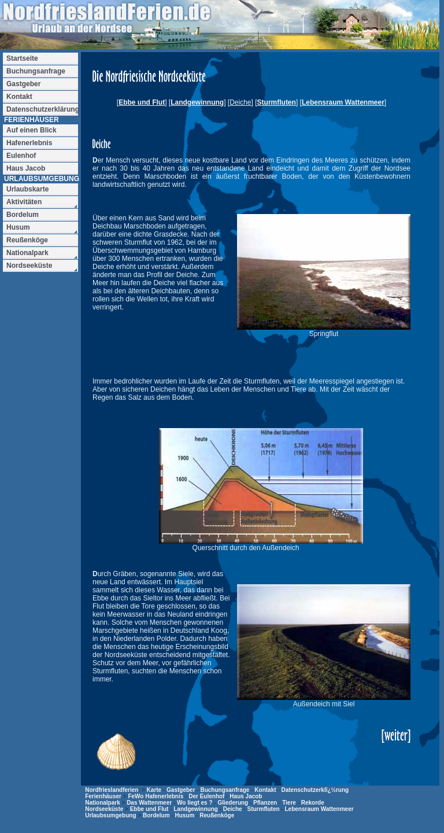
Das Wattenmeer (149, 802)
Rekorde (312, 802)
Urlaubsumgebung (110, 815)
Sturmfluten (276, 102)
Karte (154, 790)
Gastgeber (180, 790)
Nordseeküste (104, 809)
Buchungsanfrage (224, 790)
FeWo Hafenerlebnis (155, 796)
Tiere (289, 802)
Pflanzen (265, 802)
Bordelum (156, 815)
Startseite (22, 58)
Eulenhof (21, 156)
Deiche (232, 809)
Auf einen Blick (31, 130)
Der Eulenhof (206, 796)
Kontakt (265, 790)
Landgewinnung (197, 102)
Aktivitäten (24, 202)
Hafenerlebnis (29, 143)
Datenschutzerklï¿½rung (315, 790)
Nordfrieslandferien (111, 790)
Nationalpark (102, 802)
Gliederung (232, 802)
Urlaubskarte (27, 189)
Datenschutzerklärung (42, 109)
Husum (184, 815)
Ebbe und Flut (142, 102)
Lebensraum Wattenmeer (343, 102)
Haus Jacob (246, 796)
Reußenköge (216, 815)
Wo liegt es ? (195, 802)
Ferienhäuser (103, 796)
